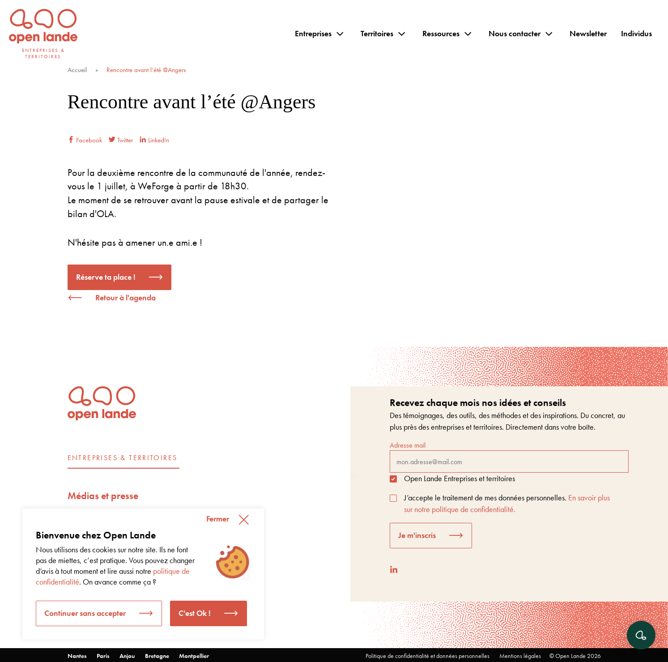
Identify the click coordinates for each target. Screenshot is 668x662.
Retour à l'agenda (125, 297)
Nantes (77, 656)
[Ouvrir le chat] (641, 635)
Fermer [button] (217, 518)
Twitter (121, 140)
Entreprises (313, 33)
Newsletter (588, 33)
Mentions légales (520, 656)
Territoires (377, 33)
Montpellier (194, 656)
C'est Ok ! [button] (195, 613)
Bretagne (157, 656)
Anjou (127, 656)
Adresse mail (509, 456)
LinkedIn (154, 140)
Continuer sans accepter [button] (85, 613)
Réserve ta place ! (106, 277)
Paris (103, 656)
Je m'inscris (417, 535)
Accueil (77, 69)
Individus (636, 33)
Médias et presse (103, 495)
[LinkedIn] (394, 569)
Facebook (85, 140)
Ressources (441, 33)
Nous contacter (514, 33)
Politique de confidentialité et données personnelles (427, 656)
